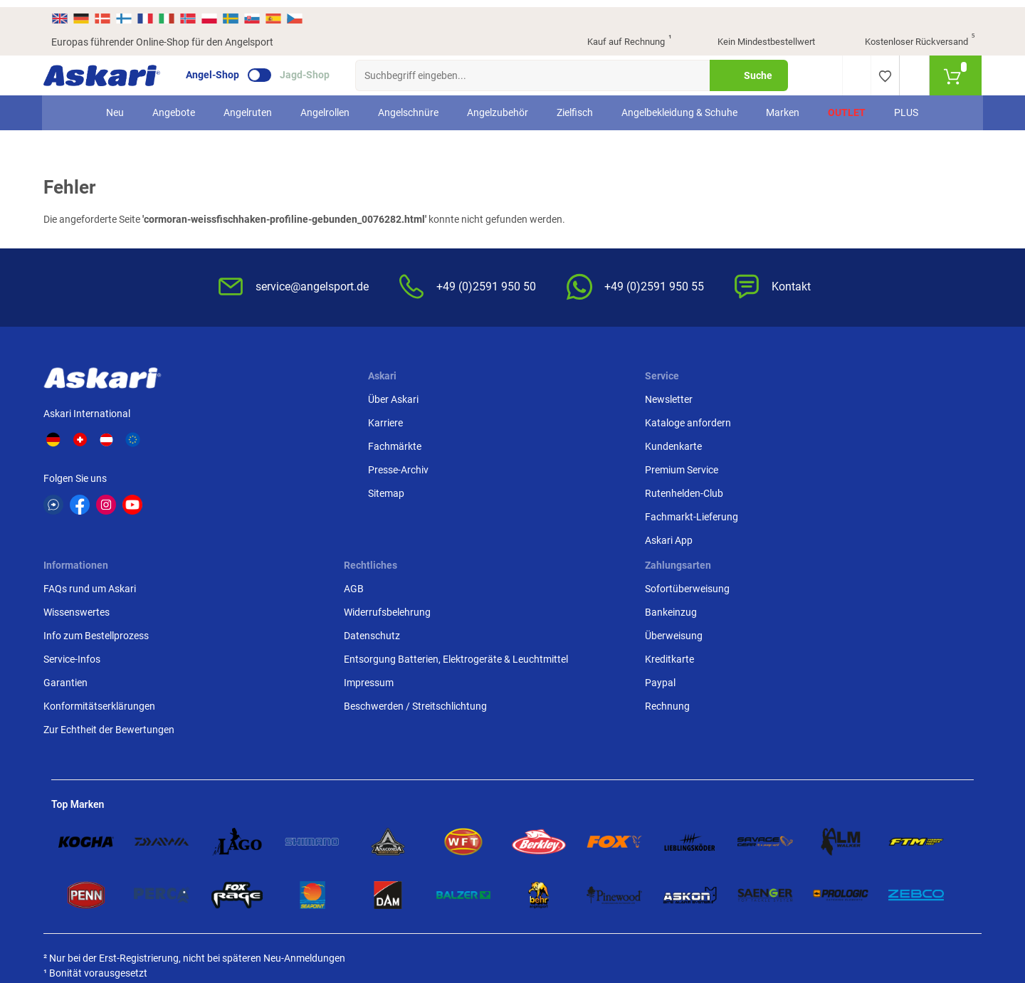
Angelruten (248, 105)
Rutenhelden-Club (403, 490)
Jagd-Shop (312, 68)
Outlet (847, 105)
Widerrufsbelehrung (721, 420)
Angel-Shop (220, 68)
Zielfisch (575, 105)
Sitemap (254, 490)
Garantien (543, 490)
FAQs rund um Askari (567, 396)
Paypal (849, 490)
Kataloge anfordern (407, 420)
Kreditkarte (858, 467)
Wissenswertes (554, 420)
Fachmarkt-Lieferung (411, 514)
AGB (688, 396)
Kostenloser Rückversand (908, 35)
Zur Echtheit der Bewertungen (586, 537)
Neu (116, 105)
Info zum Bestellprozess (573, 443)
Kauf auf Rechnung (617, 35)
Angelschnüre (409, 105)
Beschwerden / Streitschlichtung (715, 536)
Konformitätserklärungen (577, 514)
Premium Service (401, 467)
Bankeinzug (860, 420)
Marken (783, 105)
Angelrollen (325, 105)
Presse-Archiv (266, 467)
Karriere (253, 420)
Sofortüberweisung (876, 396)
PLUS (907, 105)
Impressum (702, 505)
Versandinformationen (101, 833)
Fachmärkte (263, 443)
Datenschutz (706, 443)
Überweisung (863, 443)
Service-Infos (549, 467)
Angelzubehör (498, 105)
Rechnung (856, 514)
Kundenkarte (392, 443)
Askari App (388, 537)
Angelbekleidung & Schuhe (680, 105)
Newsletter (388, 396)
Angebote (174, 105)
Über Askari (261, 396)
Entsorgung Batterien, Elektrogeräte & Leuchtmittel (740, 474)
